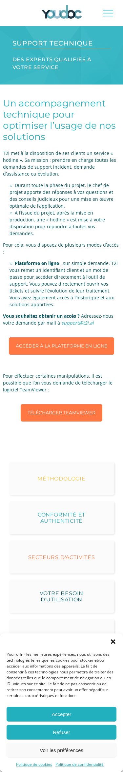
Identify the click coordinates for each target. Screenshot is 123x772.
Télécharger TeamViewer (61, 413)
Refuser (61, 732)
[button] (113, 641)
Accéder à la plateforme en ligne (61, 346)
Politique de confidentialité (79, 764)
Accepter (61, 714)
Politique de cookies (34, 764)
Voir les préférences (61, 750)
